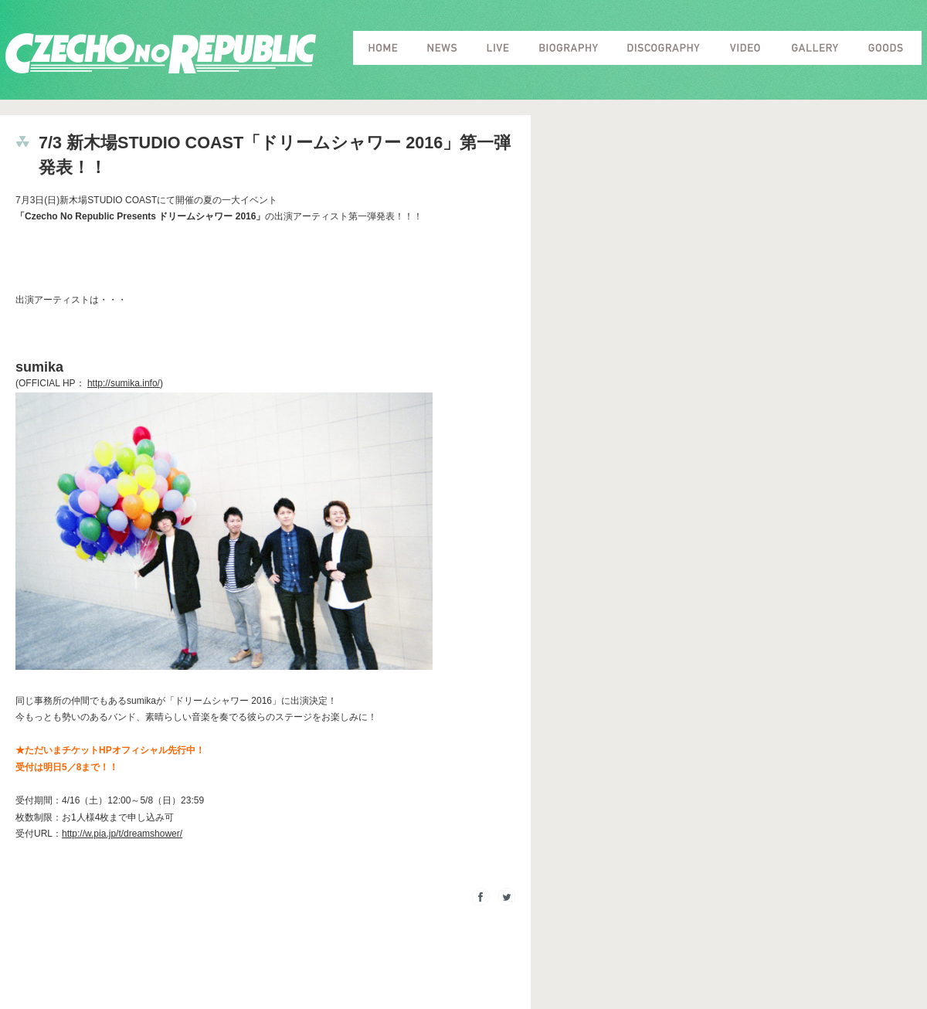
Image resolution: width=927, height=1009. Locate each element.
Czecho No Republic (160, 53)
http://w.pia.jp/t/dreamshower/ (122, 833)
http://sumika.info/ (123, 383)
